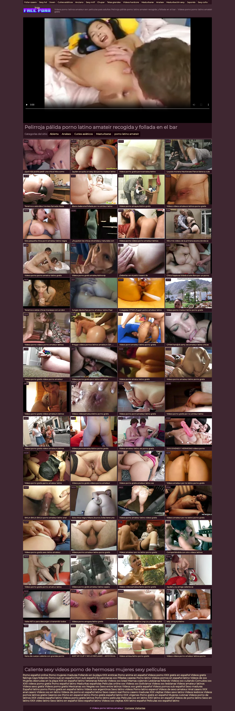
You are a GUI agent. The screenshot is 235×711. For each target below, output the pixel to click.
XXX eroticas (109, 675)
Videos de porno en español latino (81, 692)
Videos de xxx (198, 678)
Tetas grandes (113, 2)
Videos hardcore (131, 2)
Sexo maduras (194, 686)
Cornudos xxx (203, 680)
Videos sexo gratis (33, 686)
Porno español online (35, 675)
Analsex (160, 2)
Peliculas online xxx (114, 683)
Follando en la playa (90, 675)
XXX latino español (135, 700)
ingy (37, 7)
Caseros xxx (54, 695)
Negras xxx (93, 686)
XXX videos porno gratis (37, 683)
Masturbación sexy (175, 2)
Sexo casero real (112, 692)
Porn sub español (85, 678)
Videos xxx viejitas (112, 700)
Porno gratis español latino (107, 695)
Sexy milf (90, 2)
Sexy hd (43, 2)
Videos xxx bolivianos (139, 683)
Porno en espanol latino (76, 695)
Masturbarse (147, 2)
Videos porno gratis (56, 686)
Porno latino (143, 678)
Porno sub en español (62, 678)
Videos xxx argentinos (97, 689)
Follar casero (30, 2)
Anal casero (195, 689)
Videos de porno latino (188, 697)
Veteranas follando (96, 680)
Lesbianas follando (159, 680)
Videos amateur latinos (190, 683)
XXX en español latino (72, 680)
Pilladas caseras (127, 678)
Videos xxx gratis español (137, 686)
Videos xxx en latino (49, 692)
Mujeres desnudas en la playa (40, 680)
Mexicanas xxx (77, 686)
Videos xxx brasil (118, 680)
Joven (52, 2)
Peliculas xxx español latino (163, 700)
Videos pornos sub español (169, 686)
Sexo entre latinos (111, 686)
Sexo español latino (89, 700)
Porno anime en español (132, 675)
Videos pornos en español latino (171, 678)
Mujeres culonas (178, 695)
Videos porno (156, 675)
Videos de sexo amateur (173, 689)
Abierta (54, 134)
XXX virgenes (131, 695)
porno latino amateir (126, 134)
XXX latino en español (161, 697)
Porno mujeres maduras (63, 675)
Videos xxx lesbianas (164, 683)
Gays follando (40, 678)
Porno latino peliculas (107, 697)
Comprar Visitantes (135, 708)
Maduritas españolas (89, 683)
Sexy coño (203, 2)
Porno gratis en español (154, 695)
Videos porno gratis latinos (78, 697)
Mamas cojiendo (138, 680)
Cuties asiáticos (65, 2)
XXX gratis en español (177, 675)
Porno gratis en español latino (66, 689)
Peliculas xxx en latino (134, 697)
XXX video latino (40, 700)
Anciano (79, 2)
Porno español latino (64, 683)
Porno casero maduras (135, 692)
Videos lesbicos (194, 692)
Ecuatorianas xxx (107, 678)
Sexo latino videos (122, 689)
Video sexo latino (174, 692)
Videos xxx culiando (183, 680)
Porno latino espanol (145, 689)
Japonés (191, 2)
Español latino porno (35, 689)
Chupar (101, 2)
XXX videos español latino (46, 697)
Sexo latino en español (63, 700)
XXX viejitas (156, 692)
